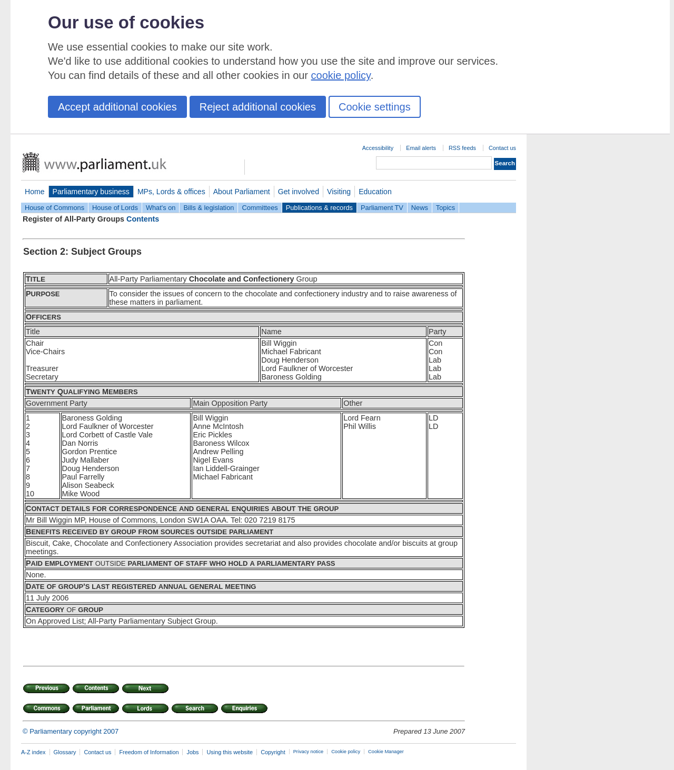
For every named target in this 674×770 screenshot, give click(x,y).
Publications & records (319, 208)
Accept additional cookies (117, 107)
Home (35, 191)
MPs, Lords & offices (171, 191)
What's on (161, 208)
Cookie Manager (386, 751)
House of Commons (54, 208)
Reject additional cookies (258, 107)
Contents (142, 219)
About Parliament (241, 191)
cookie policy (341, 75)
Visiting (339, 191)
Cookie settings (375, 107)
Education (375, 191)
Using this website (229, 752)
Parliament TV (382, 208)
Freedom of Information (149, 752)
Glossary (65, 752)
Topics (445, 208)
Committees (259, 208)
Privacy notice (308, 751)
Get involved (298, 191)
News (419, 208)
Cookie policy (345, 751)
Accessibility (377, 148)
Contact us (502, 148)
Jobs (192, 752)
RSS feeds (462, 148)
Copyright (273, 752)
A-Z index (33, 752)
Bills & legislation (208, 208)
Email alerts (421, 148)
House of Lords (115, 208)
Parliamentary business (91, 191)
